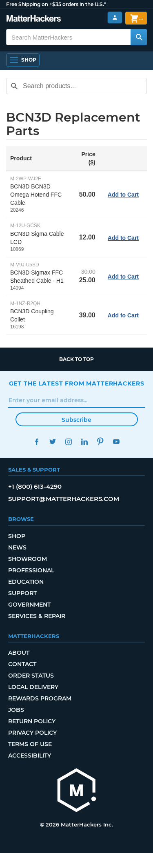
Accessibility (29, 755)
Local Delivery (33, 687)
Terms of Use (30, 744)
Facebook (37, 441)
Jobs (16, 709)
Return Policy (31, 721)
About (18, 652)
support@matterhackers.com (63, 499)
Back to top (76, 359)
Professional (31, 570)
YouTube (116, 441)
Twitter (53, 441)
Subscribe (76, 419)
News (17, 547)
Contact (22, 664)
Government (29, 604)
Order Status (31, 675)
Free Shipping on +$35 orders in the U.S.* (56, 4)
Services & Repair (36, 616)
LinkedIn (85, 441)
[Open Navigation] (23, 59)
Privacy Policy (32, 732)
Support (22, 593)
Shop (16, 536)
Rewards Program (39, 698)
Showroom (27, 559)
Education (26, 581)
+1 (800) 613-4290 (35, 486)
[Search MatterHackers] (139, 37)
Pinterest (100, 441)
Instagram (69, 441)
